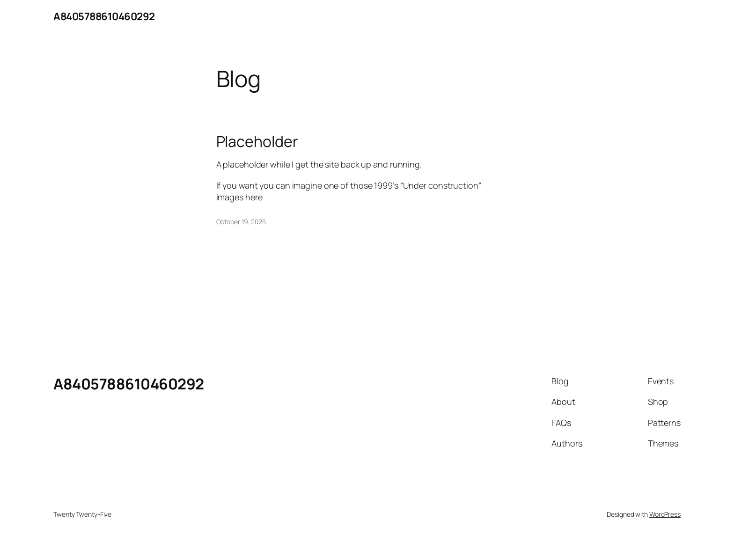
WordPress (665, 514)
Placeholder (257, 141)
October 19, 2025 (241, 221)
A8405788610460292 (104, 16)
